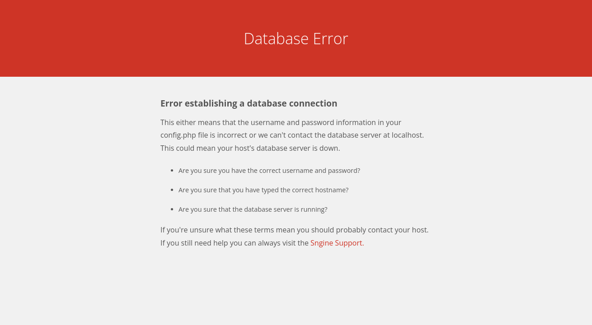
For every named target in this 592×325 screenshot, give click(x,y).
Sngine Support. (337, 243)
